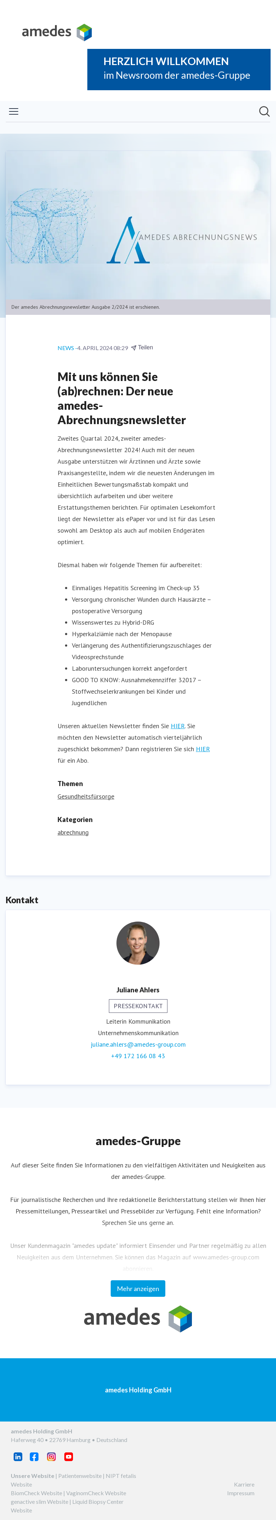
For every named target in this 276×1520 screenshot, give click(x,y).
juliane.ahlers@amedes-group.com (138, 1044)
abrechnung (73, 832)
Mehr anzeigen (138, 1288)
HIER (178, 726)
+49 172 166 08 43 (138, 1056)
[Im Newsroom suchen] (264, 111)
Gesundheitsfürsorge (86, 796)
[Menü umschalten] (14, 111)
